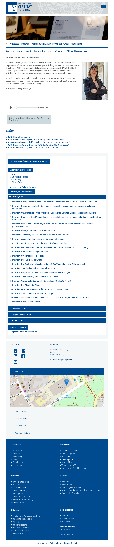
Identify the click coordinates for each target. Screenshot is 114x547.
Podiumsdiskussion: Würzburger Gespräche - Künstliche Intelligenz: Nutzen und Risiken (50, 297)
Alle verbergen (29, 187)
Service (15, 476)
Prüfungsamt (17, 493)
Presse (15, 522)
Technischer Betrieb (20, 531)
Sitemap (64, 515)
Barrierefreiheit (70, 543)
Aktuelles (14, 44)
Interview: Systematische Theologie (28, 256)
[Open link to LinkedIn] (14, 356)
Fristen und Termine (69, 450)
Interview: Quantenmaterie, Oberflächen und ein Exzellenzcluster (40, 289)
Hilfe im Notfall (18, 533)
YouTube (19, 182)
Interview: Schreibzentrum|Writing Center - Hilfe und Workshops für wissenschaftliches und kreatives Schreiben (56, 218)
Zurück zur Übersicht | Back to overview (30, 161)
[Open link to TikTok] (22, 351)
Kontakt (54, 344)
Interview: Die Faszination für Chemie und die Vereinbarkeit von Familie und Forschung (50, 247)
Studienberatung (19, 490)
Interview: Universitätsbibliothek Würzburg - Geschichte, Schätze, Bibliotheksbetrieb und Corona (54, 213)
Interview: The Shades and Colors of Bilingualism (33, 268)
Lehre (14, 459)
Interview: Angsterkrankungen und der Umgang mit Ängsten (38, 239)
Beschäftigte (66, 462)
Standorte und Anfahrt (21, 519)
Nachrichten (66, 456)
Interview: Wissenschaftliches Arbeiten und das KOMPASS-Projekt (41, 281)
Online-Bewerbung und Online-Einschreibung (80, 490)
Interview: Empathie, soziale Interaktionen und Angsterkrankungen (41, 272)
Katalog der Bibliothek (70, 493)
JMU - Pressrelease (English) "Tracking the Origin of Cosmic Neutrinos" (39, 142)
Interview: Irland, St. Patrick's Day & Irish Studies (33, 230)
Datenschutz (55, 543)
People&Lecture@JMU (21, 315)
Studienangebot (67, 453)
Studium (15, 453)
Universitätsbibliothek (21, 482)
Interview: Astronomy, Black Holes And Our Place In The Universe (40, 235)
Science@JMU (18, 197)
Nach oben (65, 521)
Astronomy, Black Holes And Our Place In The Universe (57, 44)
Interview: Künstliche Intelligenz (26, 302)
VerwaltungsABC (68, 465)
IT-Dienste (16, 485)
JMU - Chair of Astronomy (19, 137)
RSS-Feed (16, 174)
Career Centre (17, 502)
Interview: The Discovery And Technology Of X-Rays (35, 277)
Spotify (18, 179)
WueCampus (66, 484)
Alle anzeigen (15, 187)
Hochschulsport (18, 487)
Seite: (62, 534)
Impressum (41, 543)
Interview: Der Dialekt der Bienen (26, 285)
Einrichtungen (17, 462)
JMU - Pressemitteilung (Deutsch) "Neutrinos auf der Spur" (33, 147)
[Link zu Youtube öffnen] (14, 362)
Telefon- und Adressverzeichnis (25, 516)
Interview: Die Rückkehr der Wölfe (27, 260)
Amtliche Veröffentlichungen (73, 468)
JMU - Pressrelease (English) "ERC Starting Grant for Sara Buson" (36, 139)
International (17, 465)
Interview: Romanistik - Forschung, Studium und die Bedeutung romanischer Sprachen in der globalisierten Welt (52, 225)
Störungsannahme (20, 528)
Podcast (25, 44)
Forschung (16, 456)
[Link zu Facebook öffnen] (22, 356)
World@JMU (17, 321)
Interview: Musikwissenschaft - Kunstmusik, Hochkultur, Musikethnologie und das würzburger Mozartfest (53, 207)
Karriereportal (66, 459)
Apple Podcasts (22, 177)
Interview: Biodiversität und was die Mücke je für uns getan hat (39, 243)
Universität (16, 450)
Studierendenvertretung (22, 499)
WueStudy (65, 481)
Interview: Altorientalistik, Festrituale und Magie (33, 293)
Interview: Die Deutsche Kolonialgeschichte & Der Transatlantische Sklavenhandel (48, 264)
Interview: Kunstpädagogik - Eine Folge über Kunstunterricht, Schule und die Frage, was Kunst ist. (54, 202)
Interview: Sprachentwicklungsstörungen (30, 251)
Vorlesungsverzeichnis (70, 487)
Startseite (16, 444)
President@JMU (19, 309)
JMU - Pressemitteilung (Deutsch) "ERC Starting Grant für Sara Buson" (38, 145)
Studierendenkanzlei (20, 496)
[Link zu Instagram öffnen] (14, 351)
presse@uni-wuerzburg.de (25, 332)
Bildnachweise (67, 518)
